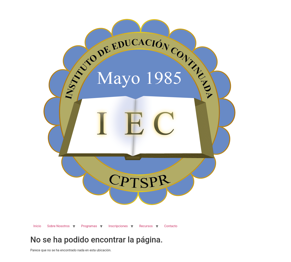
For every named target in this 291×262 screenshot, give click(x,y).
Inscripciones (118, 226)
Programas (89, 226)
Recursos (146, 226)
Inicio (37, 226)
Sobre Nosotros (58, 226)
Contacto (170, 226)
